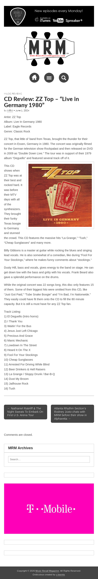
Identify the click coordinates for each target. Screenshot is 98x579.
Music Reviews (13, 93)
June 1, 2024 (22, 110)
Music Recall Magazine (47, 571)
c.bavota (60, 574)
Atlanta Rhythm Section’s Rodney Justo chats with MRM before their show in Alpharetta (70, 413)
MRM (10, 110)
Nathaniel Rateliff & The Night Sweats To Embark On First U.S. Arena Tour (25, 412)
